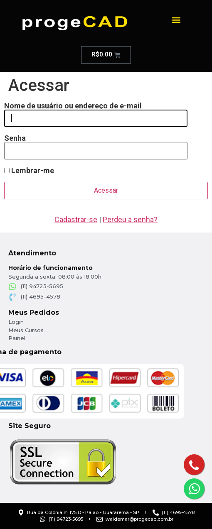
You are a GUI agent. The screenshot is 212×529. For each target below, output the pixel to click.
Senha (15, 138)
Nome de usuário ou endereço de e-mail (73, 106)
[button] (176, 20)
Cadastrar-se (75, 219)
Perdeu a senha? (130, 219)
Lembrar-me (29, 170)
